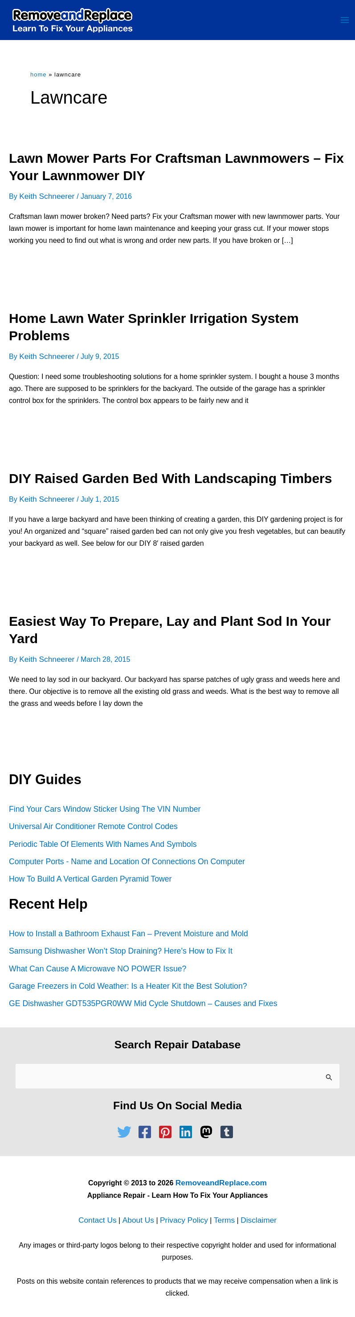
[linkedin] (188, 1127)
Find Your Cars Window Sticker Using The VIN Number (101, 809)
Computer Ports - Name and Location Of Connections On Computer (122, 860)
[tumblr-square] (229, 1127)
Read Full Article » (47, 273)
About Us (140, 1214)
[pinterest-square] (167, 1127)
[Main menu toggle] (345, 23)
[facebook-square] (147, 1127)
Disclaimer (253, 1214)
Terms (221, 1214)
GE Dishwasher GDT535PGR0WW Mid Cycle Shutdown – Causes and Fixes (138, 999)
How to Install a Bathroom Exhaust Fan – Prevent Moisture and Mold (124, 931)
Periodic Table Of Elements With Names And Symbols (99, 843)
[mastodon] (208, 1127)
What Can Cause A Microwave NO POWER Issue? (94, 966)
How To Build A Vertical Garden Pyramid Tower (87, 877)
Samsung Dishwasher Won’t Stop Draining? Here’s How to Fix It (116, 949)
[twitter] (126, 1127)
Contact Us (103, 1214)
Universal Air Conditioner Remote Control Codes (90, 826)
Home (38, 80)
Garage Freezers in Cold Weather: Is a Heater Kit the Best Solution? (123, 983)
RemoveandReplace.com (221, 1177)
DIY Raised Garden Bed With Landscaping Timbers (170, 481)
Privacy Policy (183, 1214)
